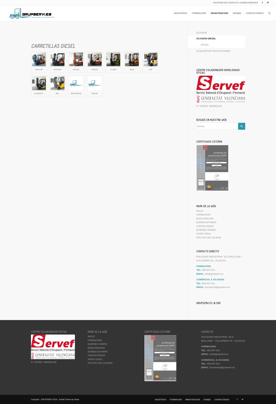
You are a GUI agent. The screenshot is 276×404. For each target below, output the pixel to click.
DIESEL (205, 44)
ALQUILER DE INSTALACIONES (213, 51)
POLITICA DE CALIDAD (208, 237)
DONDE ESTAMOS (206, 222)
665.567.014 (210, 350)
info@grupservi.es (214, 274)
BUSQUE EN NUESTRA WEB (211, 119)
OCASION (201, 32)
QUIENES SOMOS (206, 230)
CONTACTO (207, 331)
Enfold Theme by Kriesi (69, 399)
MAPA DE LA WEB (206, 206)
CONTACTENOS (205, 226)
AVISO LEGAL (203, 233)
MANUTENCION (205, 218)
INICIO (199, 211)
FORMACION (203, 214)
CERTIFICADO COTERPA (209, 141)
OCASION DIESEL (206, 38)
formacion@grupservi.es (217, 287)
